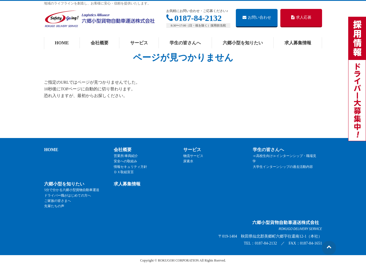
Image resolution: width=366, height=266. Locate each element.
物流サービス (193, 156)
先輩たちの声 (54, 206)
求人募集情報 (126, 184)
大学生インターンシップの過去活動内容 (283, 167)
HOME (51, 149)
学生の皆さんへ (268, 149)
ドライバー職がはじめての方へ (67, 195)
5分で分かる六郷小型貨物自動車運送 (71, 190)
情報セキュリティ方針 (130, 167)
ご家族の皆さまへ (57, 201)
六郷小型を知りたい (64, 184)
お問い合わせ (257, 17)
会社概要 (122, 149)
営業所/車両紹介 (125, 156)
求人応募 (301, 17)
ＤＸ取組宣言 (123, 172)
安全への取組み (125, 161)
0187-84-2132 (194, 18)
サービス (192, 149)
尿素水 (188, 161)
